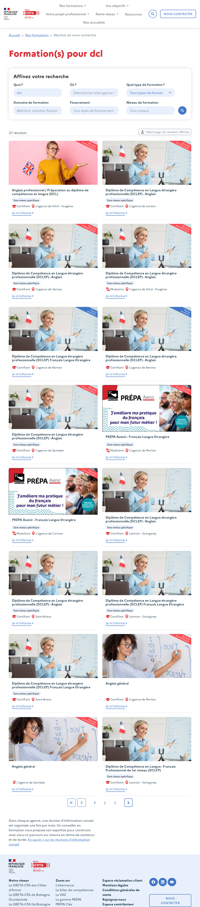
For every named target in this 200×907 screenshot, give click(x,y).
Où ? (73, 84)
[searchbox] (94, 92)
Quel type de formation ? (145, 84)
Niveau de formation (142, 102)
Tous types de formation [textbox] (147, 92)
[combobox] (94, 92)
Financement (80, 102)
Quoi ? (18, 84)
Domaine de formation (31, 102)
